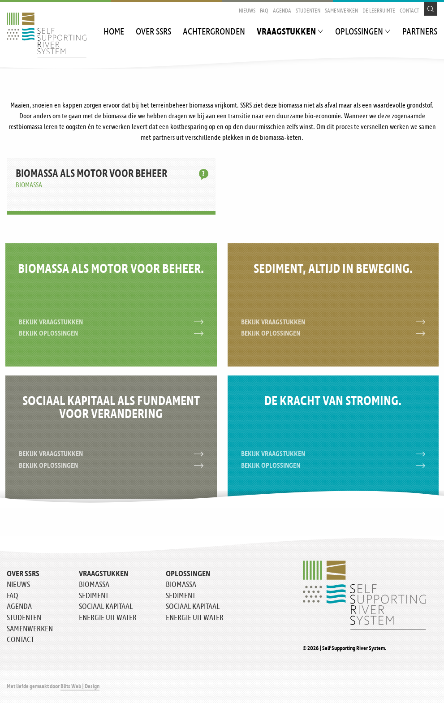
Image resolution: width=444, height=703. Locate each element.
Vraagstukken (286, 32)
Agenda (282, 11)
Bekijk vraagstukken (111, 322)
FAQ (264, 11)
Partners (419, 32)
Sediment (93, 596)
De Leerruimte (378, 11)
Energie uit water (108, 618)
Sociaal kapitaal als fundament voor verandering (111, 407)
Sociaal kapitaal (106, 607)
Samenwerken (341, 11)
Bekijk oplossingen (111, 333)
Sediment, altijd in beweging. (333, 269)
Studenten (308, 11)
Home (113, 32)
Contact (409, 11)
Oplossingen (359, 32)
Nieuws (247, 11)
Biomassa (94, 585)
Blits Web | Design (79, 686)
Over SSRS (153, 32)
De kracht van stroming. (332, 401)
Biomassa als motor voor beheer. (111, 269)
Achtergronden (214, 32)
